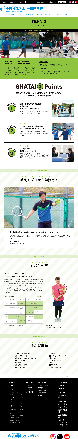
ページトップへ (65, 376)
